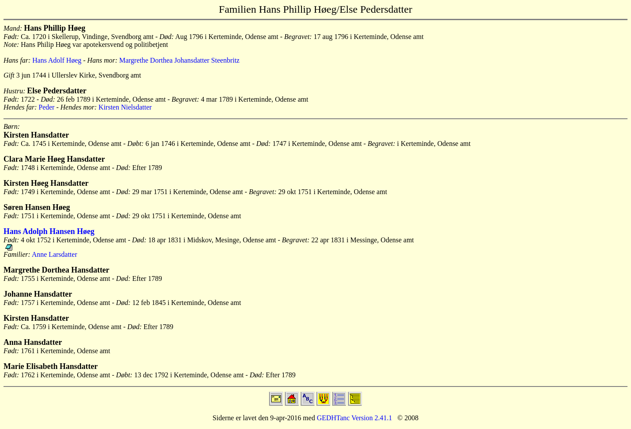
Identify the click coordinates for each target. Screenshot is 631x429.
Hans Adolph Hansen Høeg (49, 231)
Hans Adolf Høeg (57, 60)
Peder (46, 107)
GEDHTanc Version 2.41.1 (353, 418)
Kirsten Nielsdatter (125, 107)
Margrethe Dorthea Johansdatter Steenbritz (179, 60)
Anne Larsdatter (54, 254)
